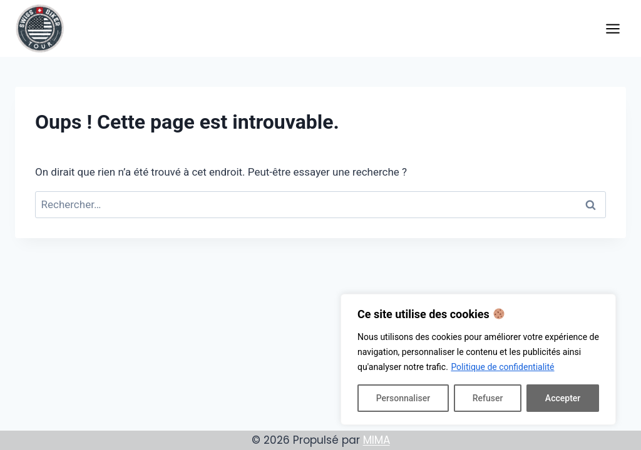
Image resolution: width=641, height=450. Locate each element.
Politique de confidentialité (502, 367)
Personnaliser (403, 398)
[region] (478, 359)
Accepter (562, 398)
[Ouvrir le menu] (612, 28)
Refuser (488, 398)
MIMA (376, 440)
